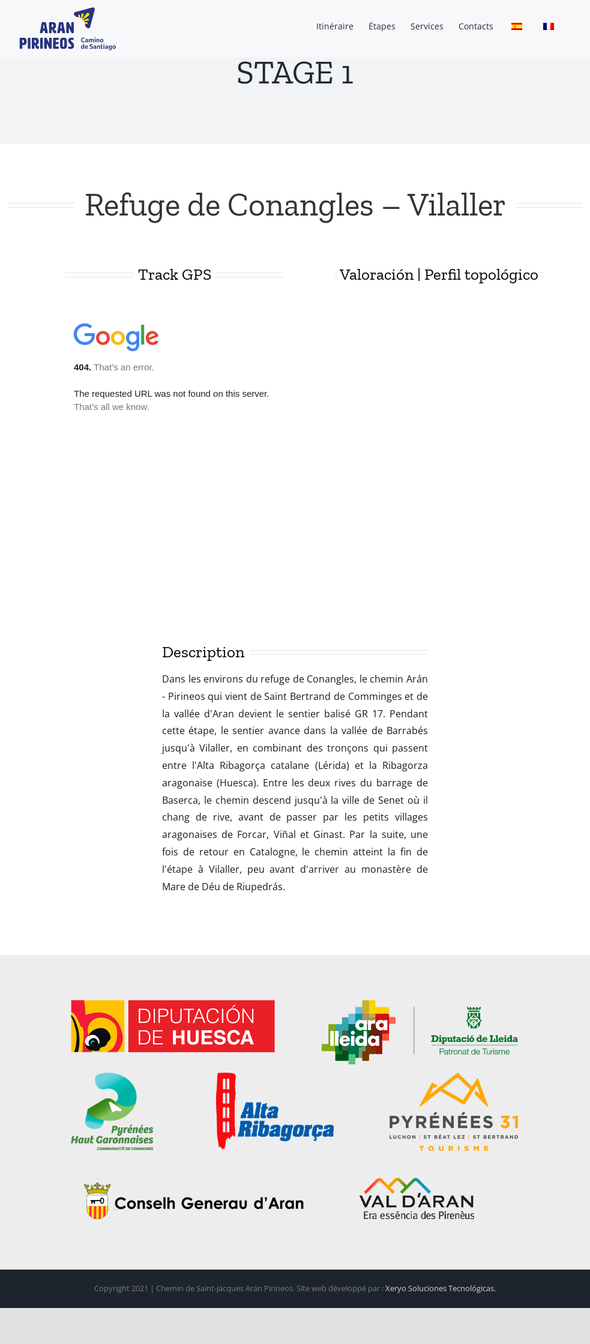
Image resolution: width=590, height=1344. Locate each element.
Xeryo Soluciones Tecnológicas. (440, 1288)
